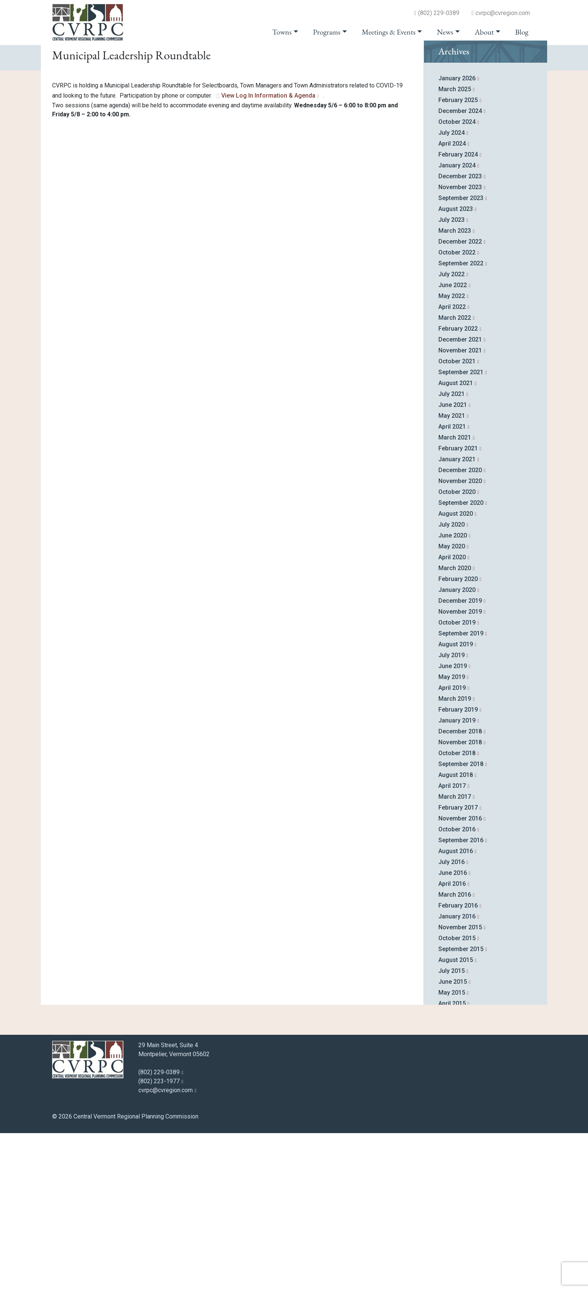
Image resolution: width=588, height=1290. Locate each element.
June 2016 (452, 1029)
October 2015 (457, 1095)
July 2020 (451, 681)
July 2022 (451, 431)
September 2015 (460, 1105)
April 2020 (452, 714)
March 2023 (454, 387)
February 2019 (458, 866)
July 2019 (451, 812)
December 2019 (460, 757)
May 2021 (451, 572)
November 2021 (460, 507)
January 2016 (457, 1073)
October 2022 (457, 409)
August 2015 (455, 1116)
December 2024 (460, 267)
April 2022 (452, 463)
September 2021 (460, 529)
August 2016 (455, 1008)
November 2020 (460, 637)
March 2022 (454, 474)
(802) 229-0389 (438, 13)
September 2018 (460, 920)
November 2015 (460, 1084)
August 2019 (455, 801)
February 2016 (458, 1062)
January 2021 (457, 616)
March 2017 (454, 953)
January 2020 (457, 746)
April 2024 (452, 300)
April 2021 (452, 583)
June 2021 (452, 561)
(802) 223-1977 (159, 1238)
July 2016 (451, 1018)
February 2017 (458, 964)
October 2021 (457, 518)
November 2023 (460, 344)
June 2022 (452, 442)
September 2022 (460, 420)
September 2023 (460, 354)
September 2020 (460, 659)
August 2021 (455, 539)
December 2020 (460, 627)
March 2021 (454, 594)
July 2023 (451, 376)
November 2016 (460, 975)
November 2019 (460, 768)
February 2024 (458, 311)
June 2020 (452, 692)
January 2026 (457, 235)
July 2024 (451, 289)
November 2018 (460, 899)
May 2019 (451, 833)
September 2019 (460, 790)
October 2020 (457, 648)
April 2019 (452, 844)
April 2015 (452, 1160)
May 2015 (451, 1149)
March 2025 (454, 246)
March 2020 (454, 725)
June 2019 (452, 822)
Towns (282, 32)
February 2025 (458, 256)
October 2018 (457, 910)
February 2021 (458, 605)
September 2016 (460, 997)
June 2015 (452, 1138)
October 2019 (457, 779)
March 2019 (454, 855)
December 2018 (460, 888)
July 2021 (451, 550)
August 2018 (455, 931)
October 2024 (457, 278)
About (484, 32)
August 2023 (455, 365)
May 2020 (451, 703)
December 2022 (460, 398)
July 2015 (451, 1127)
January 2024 (457, 322)
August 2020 (455, 670)
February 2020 (458, 735)
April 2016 (452, 1040)
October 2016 (457, 986)
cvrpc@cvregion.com (503, 13)
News (445, 32)
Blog (521, 32)
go (521, 57)
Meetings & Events (389, 32)
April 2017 (452, 942)
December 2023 (460, 333)
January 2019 (457, 877)
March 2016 (454, 1051)
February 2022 (458, 485)
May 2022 (451, 452)
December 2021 (460, 496)
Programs (326, 32)
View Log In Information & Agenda (268, 252)
